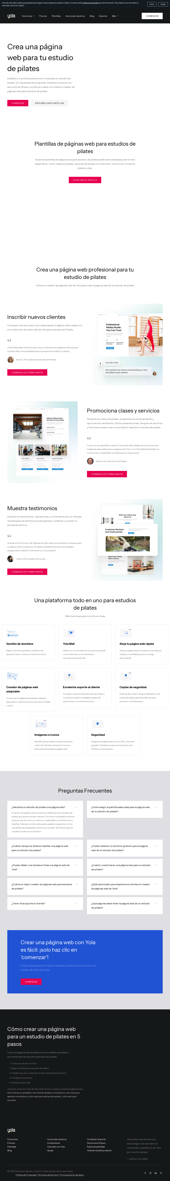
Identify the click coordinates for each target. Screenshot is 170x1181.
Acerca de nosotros (57, 1139)
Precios (11, 1143)
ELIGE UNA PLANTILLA (85, 180)
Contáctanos (53, 1143)
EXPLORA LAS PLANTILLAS (49, 103)
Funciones (12, 1139)
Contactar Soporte (96, 1139)
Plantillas (11, 1146)
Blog (9, 1150)
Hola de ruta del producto (99, 1150)
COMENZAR (152, 16)
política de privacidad (90, 3)
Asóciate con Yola (56, 1146)
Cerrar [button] (152, 4)
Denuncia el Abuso (96, 1143)
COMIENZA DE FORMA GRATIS (27, 372)
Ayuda (50, 1150)
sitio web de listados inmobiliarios (48, 1092)
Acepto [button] (163, 4)
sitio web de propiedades (19, 1092)
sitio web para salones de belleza (45, 1096)
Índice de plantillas (96, 1146)
